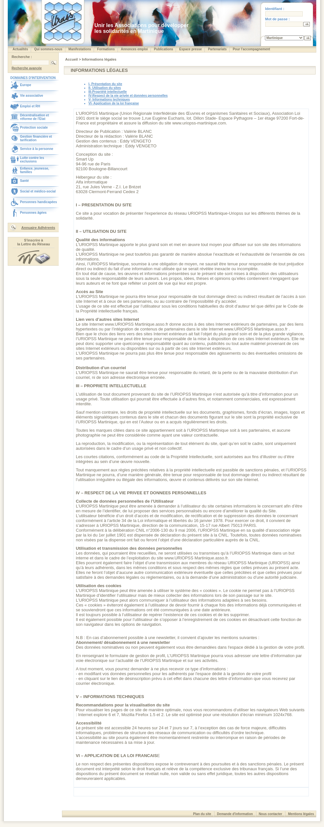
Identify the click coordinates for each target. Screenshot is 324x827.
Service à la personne (36, 149)
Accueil (72, 59)
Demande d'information (235, 814)
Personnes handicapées (38, 202)
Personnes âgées (33, 212)
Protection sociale (34, 127)
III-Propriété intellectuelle (107, 92)
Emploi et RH (30, 106)
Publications (163, 49)
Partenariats (217, 49)
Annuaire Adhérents (38, 228)
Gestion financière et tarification (36, 138)
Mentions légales (301, 814)
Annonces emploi (134, 49)
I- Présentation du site (105, 84)
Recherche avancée (27, 68)
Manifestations (79, 49)
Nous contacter (270, 814)
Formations (106, 49)
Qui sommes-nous (48, 49)
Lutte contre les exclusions (32, 159)
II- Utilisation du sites (104, 88)
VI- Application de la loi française (113, 103)
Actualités (20, 49)
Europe (25, 85)
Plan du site (202, 814)
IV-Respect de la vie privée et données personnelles (128, 95)
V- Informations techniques (109, 99)
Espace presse (190, 49)
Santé (24, 180)
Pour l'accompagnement (251, 49)
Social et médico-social (38, 191)
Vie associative (31, 95)
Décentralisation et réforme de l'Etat (34, 117)
